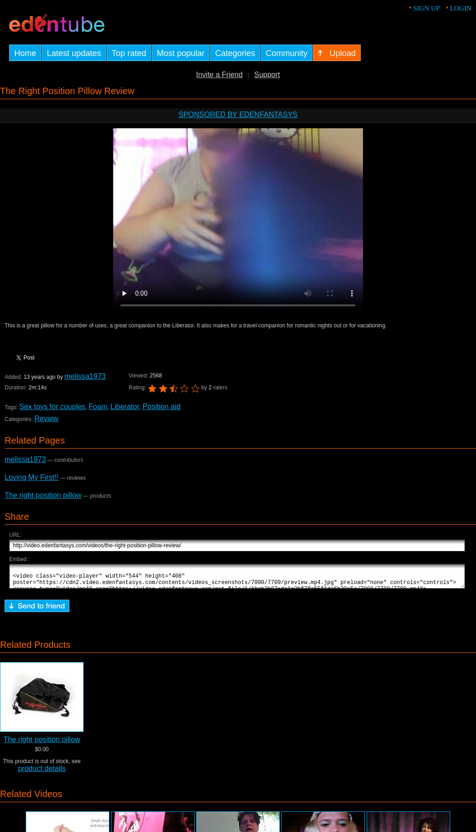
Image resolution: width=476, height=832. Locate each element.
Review (46, 418)
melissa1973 (85, 376)
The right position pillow (43, 495)
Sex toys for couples (52, 406)
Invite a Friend (219, 75)
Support (267, 75)
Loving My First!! (31, 477)
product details (42, 772)
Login (460, 8)
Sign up (426, 8)
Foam (98, 406)
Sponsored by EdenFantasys (237, 114)
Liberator (124, 406)
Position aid (161, 406)
